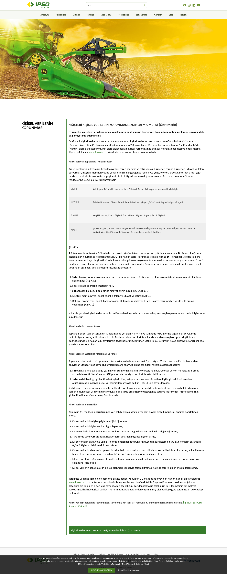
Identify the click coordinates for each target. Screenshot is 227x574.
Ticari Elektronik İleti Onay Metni (135, 564)
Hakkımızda (61, 14)
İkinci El (90, 14)
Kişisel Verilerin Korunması (138, 554)
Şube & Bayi (106, 14)
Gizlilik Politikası (115, 554)
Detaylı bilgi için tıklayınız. (129, 570)
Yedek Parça (123, 14)
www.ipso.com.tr (98, 152)
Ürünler (76, 14)
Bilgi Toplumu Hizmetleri (84, 554)
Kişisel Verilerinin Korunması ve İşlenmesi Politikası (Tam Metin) (106, 530)
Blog (171, 14)
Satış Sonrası (141, 14)
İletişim (183, 14)
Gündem (158, 14)
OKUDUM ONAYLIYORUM (101, 570)
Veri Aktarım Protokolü (110, 564)
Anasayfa (45, 14)
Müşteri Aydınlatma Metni (89, 564)
